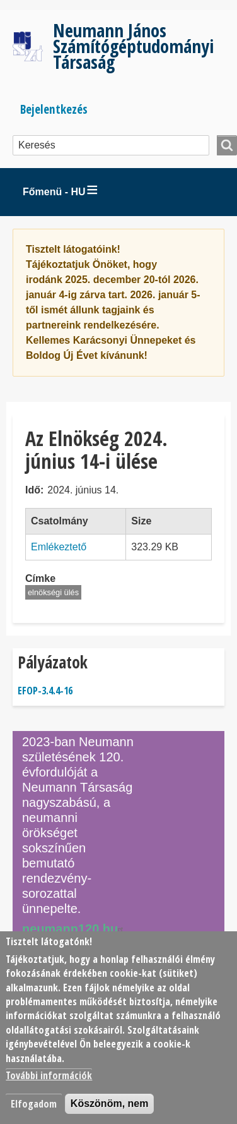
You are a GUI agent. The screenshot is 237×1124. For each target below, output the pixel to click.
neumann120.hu (74, 929)
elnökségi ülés (53, 592)
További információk (49, 1075)
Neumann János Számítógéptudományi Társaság (133, 46)
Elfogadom (34, 1104)
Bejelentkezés (54, 109)
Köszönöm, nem (110, 1103)
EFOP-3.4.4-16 (45, 691)
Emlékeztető (58, 546)
